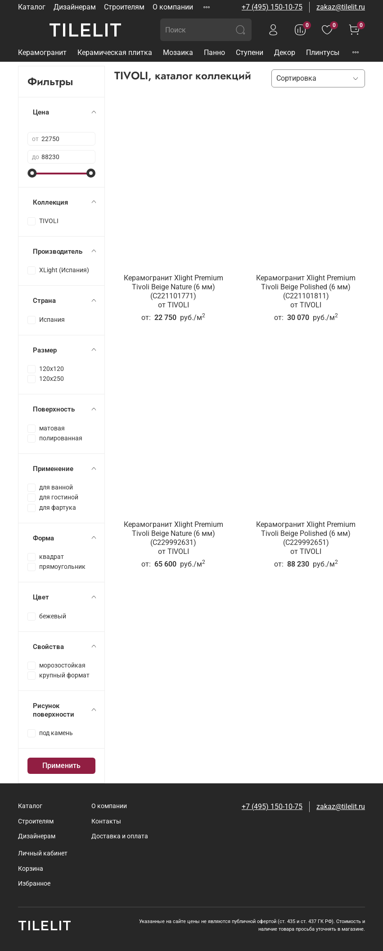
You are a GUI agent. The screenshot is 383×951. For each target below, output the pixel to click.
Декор (284, 52)
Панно (214, 52)
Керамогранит (42, 52)
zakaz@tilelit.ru (340, 7)
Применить (61, 765)
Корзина (30, 869)
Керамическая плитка (114, 52)
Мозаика (178, 52)
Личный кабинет (43, 853)
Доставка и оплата (119, 836)
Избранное (34, 883)
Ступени (249, 52)
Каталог (31, 7)
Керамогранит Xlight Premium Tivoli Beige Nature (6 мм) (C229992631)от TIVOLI (173, 538)
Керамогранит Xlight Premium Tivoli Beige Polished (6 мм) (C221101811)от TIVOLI (306, 291)
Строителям (124, 7)
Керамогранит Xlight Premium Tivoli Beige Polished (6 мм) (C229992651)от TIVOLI (306, 538)
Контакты (106, 821)
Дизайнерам (75, 7)
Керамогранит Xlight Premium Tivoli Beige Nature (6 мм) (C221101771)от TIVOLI (173, 291)
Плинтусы (322, 52)
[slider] (32, 173)
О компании (173, 7)
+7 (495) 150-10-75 (272, 7)
